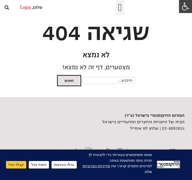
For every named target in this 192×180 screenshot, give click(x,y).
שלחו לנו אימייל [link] (144, 128)
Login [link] (25, 7)
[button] (120, 7)
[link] (185, 6)
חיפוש (69, 80)
